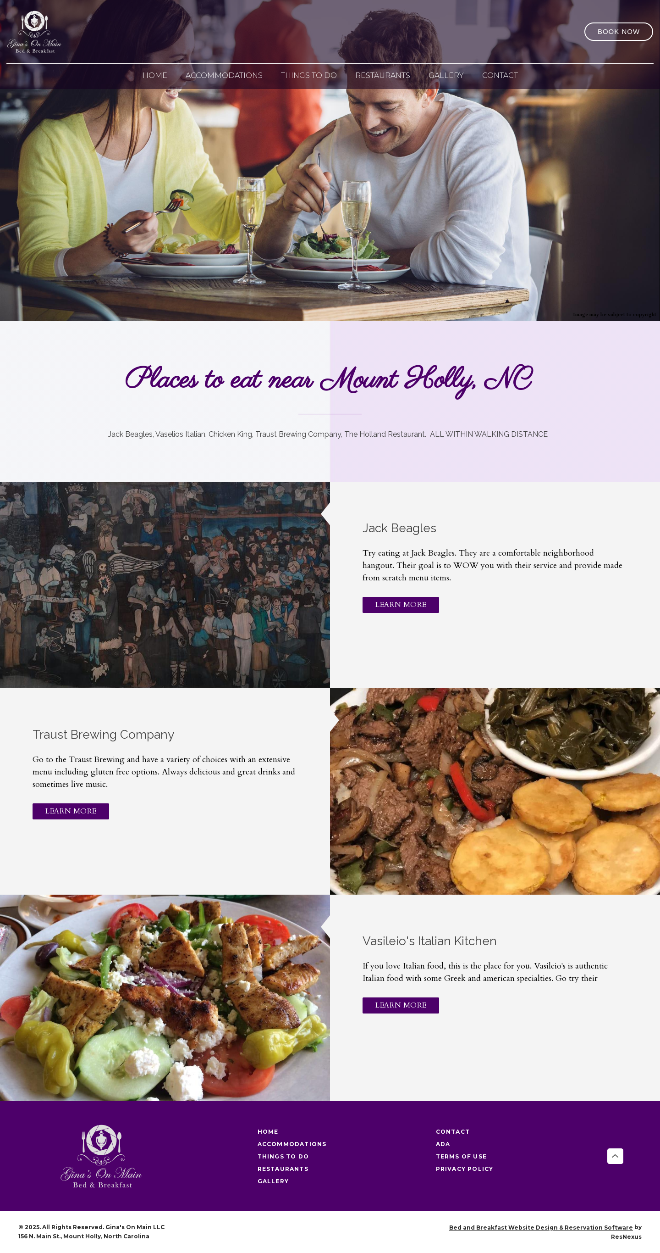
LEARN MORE (400, 605)
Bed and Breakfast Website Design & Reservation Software (541, 1227)
